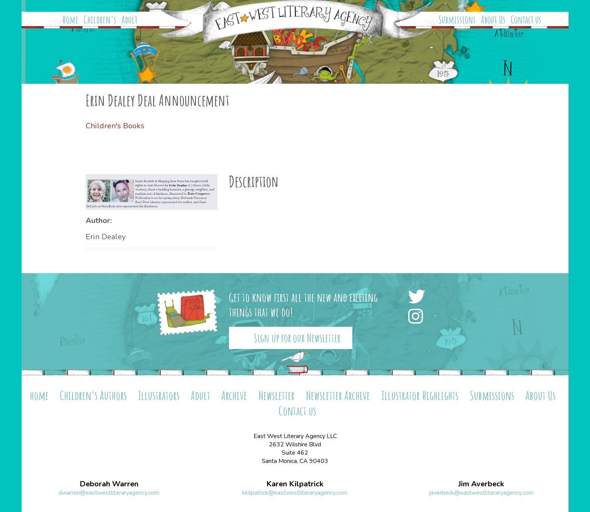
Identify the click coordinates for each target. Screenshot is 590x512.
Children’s (100, 19)
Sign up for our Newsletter (297, 338)
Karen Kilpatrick (294, 484)
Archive (234, 395)
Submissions (457, 19)
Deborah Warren (109, 484)
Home (70, 19)
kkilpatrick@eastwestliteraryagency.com (294, 493)
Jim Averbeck (481, 484)
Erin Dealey (106, 237)
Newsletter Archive (338, 395)
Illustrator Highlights (419, 395)
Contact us (526, 19)
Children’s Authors (93, 395)
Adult (129, 19)
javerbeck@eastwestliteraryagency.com (481, 493)
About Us (493, 19)
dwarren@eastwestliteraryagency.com (108, 493)
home (39, 395)
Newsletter (276, 395)
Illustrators (159, 395)
